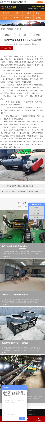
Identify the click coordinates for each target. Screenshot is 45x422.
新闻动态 (7, 35)
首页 (4, 29)
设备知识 (6, 18)
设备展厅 (28, 13)
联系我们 (39, 18)
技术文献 (22, 35)
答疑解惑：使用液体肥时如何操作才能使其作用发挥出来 (25, 191)
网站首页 (6, 13)
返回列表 (7, 48)
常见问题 (18, 29)
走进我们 (17, 13)
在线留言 (28, 18)
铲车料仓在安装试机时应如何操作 (21, 186)
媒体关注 (10, 29)
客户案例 (17, 18)
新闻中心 (39, 13)
